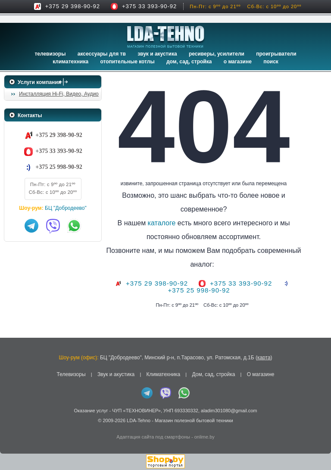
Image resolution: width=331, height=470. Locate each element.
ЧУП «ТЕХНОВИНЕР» (136, 410)
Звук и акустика (157, 54)
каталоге (174, 223)
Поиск (270, 62)
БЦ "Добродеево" (66, 208)
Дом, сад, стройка (189, 62)
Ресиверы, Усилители (216, 54)
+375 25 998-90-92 (58, 167)
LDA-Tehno (138, 420)
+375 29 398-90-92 (72, 6)
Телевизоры (50, 54)
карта (264, 358)
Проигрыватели (276, 54)
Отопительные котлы (127, 62)
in (12, 427)
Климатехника (70, 62)
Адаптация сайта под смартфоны (153, 436)
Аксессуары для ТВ (102, 54)
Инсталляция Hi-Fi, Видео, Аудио (59, 94)
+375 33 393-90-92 (149, 6)
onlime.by (204, 436)
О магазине (261, 374)
